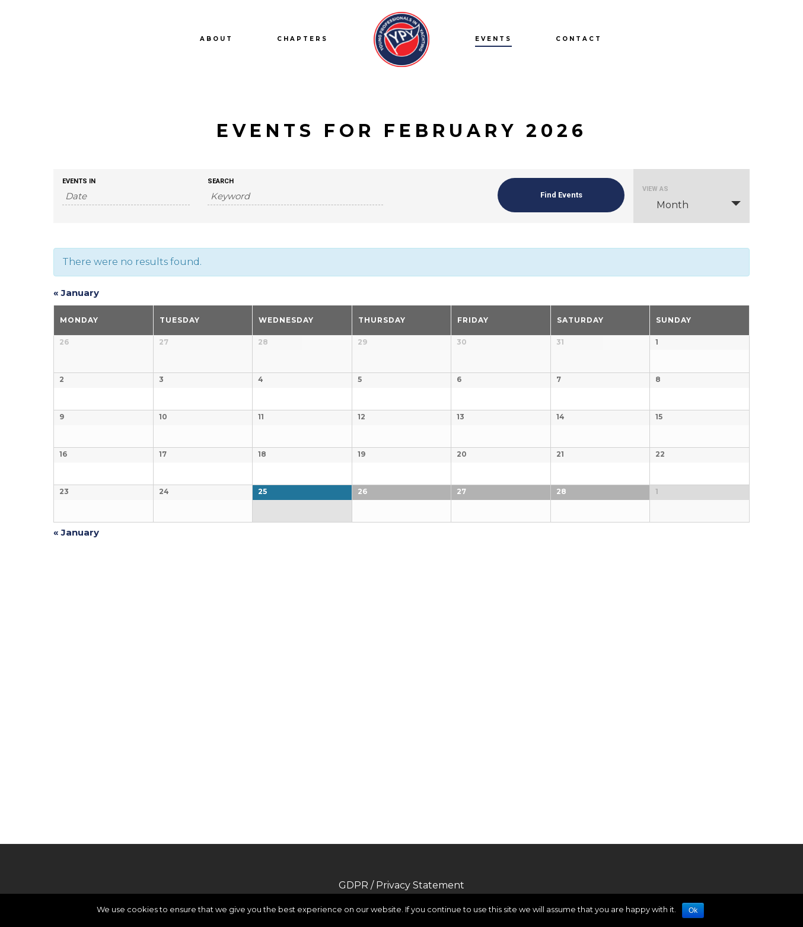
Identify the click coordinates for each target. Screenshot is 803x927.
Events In (78, 181)
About (216, 39)
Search (221, 181)
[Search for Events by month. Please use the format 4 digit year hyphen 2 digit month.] (126, 196)
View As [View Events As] (655, 189)
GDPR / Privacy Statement (401, 885)
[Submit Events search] (561, 195)
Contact (579, 39)
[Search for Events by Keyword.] (295, 196)
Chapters (302, 39)
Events (493, 39)
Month (665, 205)
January (76, 292)
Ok (693, 910)
